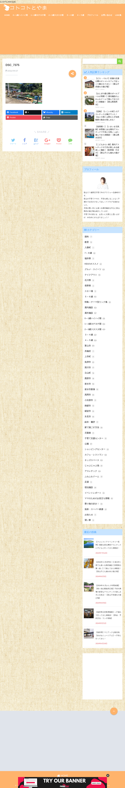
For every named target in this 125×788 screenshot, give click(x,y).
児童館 (90, 433)
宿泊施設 (91, 487)
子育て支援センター (96, 438)
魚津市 (90, 362)
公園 (89, 443)
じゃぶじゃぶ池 (94, 465)
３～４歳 (70, 15)
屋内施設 (91, 307)
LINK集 (118, 15)
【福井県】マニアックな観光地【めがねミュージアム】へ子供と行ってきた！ (108, 635)
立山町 (90, 373)
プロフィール (92, 15)
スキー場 (91, 291)
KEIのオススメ (93, 264)
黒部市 (90, 378)
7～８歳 (90, 253)
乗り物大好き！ (94, 503)
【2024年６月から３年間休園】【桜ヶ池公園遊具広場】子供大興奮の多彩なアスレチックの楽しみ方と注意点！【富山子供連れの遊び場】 (108, 591)
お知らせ (91, 514)
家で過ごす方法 (94, 427)
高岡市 (90, 394)
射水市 (90, 383)
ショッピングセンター (97, 449)
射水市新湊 (92, 389)
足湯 (89, 482)
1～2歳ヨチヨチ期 (38, 15)
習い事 (90, 520)
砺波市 (90, 411)
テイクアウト (93, 274)
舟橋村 (90, 351)
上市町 (90, 356)
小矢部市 (91, 400)
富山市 (90, 345)
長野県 (90, 285)
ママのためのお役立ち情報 (99, 498)
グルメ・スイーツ (95, 269)
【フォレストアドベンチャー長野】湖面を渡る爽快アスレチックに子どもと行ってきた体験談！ (108, 545)
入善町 (90, 247)
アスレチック (93, 471)
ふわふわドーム (94, 476)
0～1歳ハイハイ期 (20, 15)
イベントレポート (95, 493)
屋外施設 (91, 313)
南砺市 (90, 405)
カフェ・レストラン (96, 454)
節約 (89, 236)
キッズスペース (94, 460)
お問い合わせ (106, 15)
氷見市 (90, 416)
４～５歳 (80, 15)
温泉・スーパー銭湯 (96, 509)
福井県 (90, 258)
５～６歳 (91, 296)
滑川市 (90, 367)
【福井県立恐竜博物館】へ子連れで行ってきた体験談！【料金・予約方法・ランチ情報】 (108, 615)
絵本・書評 (92, 422)
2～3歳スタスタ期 (56, 15)
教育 (89, 242)
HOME (7, 15)
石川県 (90, 280)
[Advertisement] (62, 37)
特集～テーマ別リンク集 (98, 302)
